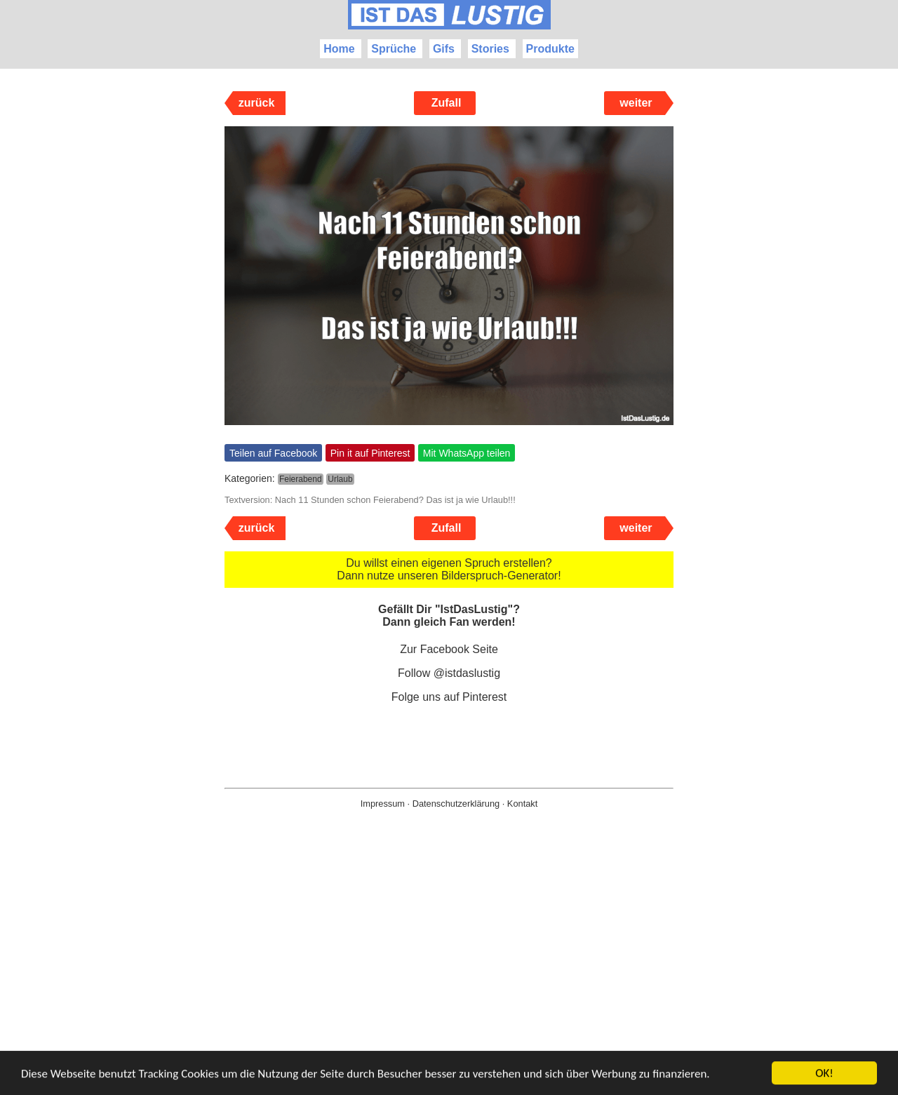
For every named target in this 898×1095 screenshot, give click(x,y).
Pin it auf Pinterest (370, 453)
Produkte (550, 49)
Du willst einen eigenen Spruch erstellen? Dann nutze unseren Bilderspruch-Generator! (449, 569)
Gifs (444, 49)
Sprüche (393, 49)
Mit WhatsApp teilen (467, 453)
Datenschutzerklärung (456, 803)
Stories (490, 49)
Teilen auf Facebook (273, 453)
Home (338, 49)
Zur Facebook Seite (449, 649)
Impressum (383, 803)
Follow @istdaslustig (449, 673)
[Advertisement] (449, 974)
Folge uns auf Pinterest (449, 697)
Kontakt (522, 803)
